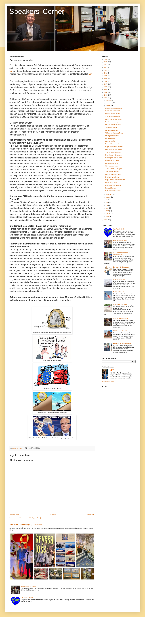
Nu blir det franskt (118, 292)
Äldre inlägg (90, 514)
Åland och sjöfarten (119, 279)
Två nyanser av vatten (112, 171)
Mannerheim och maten (28, 586)
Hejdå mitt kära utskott (120, 240)
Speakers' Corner (36, 11)
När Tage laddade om (112, 163)
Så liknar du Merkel (111, 127)
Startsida (53, 514)
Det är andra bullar (111, 182)
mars (107, 211)
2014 (106, 92)
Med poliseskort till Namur (113, 185)
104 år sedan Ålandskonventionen (124, 331)
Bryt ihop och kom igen (112, 122)
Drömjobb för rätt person (121, 267)
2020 (106, 76)
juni (107, 202)
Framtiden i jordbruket (120, 304)
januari (108, 216)
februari (108, 213)
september (109, 194)
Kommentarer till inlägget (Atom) (30, 518)
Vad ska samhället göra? (113, 152)
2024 (106, 65)
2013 (106, 95)
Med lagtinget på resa (112, 177)
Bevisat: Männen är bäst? (113, 124)
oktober (108, 106)
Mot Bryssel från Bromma (113, 191)
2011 (106, 220)
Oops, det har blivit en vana (114, 147)
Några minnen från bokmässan (115, 180)
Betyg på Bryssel (110, 188)
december (109, 100)
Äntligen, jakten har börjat (113, 174)
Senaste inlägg (14, 514)
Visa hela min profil (108, 381)
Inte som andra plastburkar (113, 108)
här (11, 71)
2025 (106, 62)
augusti (108, 197)
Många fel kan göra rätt (112, 144)
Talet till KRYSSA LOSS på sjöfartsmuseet (25, 524)
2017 (106, 84)
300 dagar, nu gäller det (112, 116)
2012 (106, 98)
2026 (106, 59)
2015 (106, 89)
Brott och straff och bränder (113, 149)
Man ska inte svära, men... (113, 155)
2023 (106, 67)
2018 (106, 81)
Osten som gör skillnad (112, 111)
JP (113, 370)
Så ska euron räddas (111, 166)
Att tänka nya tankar (111, 130)
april (107, 208)
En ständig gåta (110, 141)
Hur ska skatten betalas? (113, 114)
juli (107, 200)
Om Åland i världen (27, 598)
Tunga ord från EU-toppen (113, 169)
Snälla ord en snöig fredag (113, 119)
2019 (106, 78)
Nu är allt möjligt (110, 138)
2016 (106, 87)
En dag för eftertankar (112, 136)
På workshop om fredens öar (122, 343)
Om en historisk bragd (112, 160)
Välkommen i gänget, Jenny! (114, 133)
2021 (106, 73)
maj (107, 205)
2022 (106, 70)
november (109, 103)
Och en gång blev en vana (113, 158)
